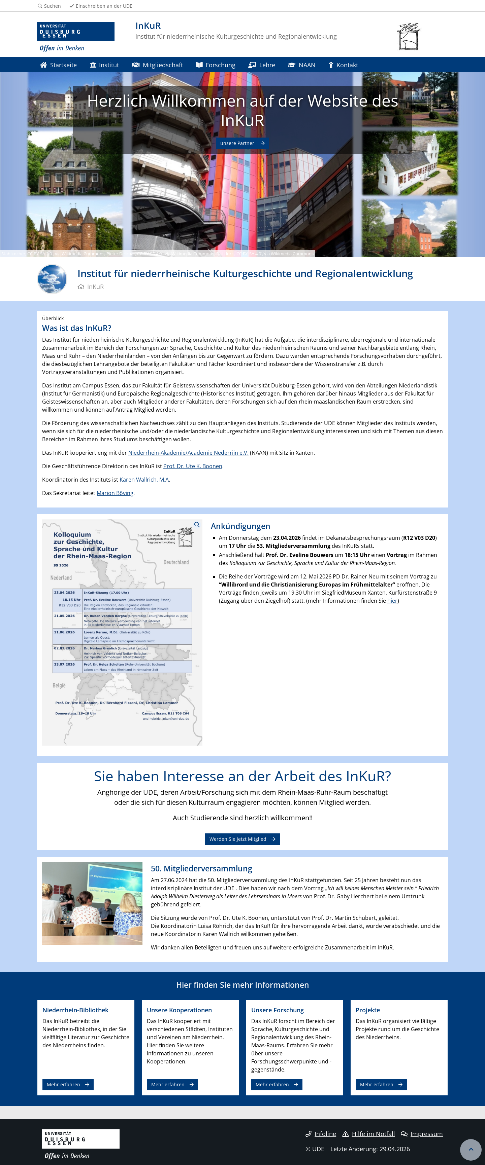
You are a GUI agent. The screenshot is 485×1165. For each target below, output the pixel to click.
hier (392, 600)
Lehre (261, 65)
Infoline (320, 1134)
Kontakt (343, 65)
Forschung (215, 65)
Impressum (422, 1134)
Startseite (58, 65)
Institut (104, 65)
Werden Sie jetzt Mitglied (237, 839)
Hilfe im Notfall (368, 1134)
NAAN (302, 65)
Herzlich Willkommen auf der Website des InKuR (242, 110)
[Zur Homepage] (76, 37)
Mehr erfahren (63, 1084)
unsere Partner (238, 143)
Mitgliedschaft (157, 65)
